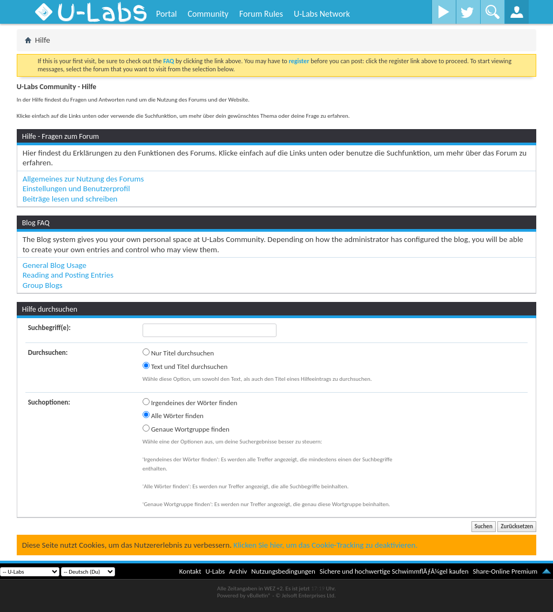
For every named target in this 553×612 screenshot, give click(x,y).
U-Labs (215, 571)
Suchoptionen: (49, 402)
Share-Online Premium (505, 571)
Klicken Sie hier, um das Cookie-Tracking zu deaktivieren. (325, 545)
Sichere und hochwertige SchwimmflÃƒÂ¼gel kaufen (394, 571)
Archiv (238, 571)
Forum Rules (261, 14)
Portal (166, 14)
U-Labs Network (322, 14)
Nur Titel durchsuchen (178, 352)
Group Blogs (43, 285)
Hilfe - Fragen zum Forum (60, 136)
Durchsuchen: (48, 352)
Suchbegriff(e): (49, 328)
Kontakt (190, 571)
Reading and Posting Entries (68, 275)
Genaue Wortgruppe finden (186, 429)
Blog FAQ (36, 222)
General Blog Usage (54, 265)
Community (207, 14)
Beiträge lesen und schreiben (70, 199)
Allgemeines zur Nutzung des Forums (83, 179)
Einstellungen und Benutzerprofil (76, 188)
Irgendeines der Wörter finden (190, 402)
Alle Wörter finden (173, 415)
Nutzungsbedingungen (283, 571)
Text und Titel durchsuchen (185, 366)
